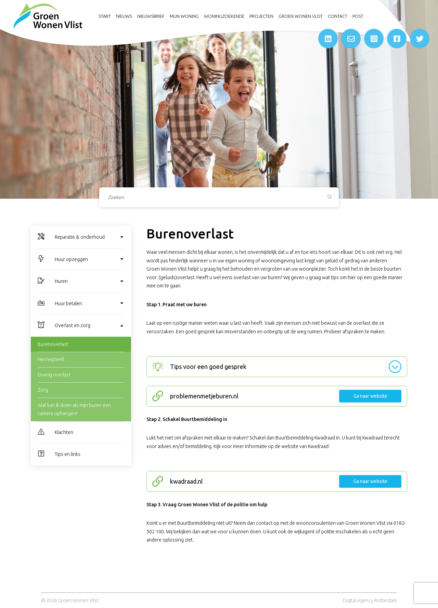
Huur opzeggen (71, 259)
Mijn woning (184, 16)
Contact (337, 16)
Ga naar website (370, 396)
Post (357, 16)
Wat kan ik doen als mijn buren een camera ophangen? (74, 409)
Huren (61, 281)
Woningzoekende (224, 16)
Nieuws (124, 16)
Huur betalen (68, 303)
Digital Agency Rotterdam (370, 600)
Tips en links (67, 454)
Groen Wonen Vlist (301, 16)
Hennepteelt (51, 359)
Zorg (43, 390)
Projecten (261, 16)
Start (105, 16)
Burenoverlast (53, 344)
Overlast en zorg (72, 325)
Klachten (64, 432)
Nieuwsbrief (151, 16)
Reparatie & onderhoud (80, 237)
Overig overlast (54, 374)
